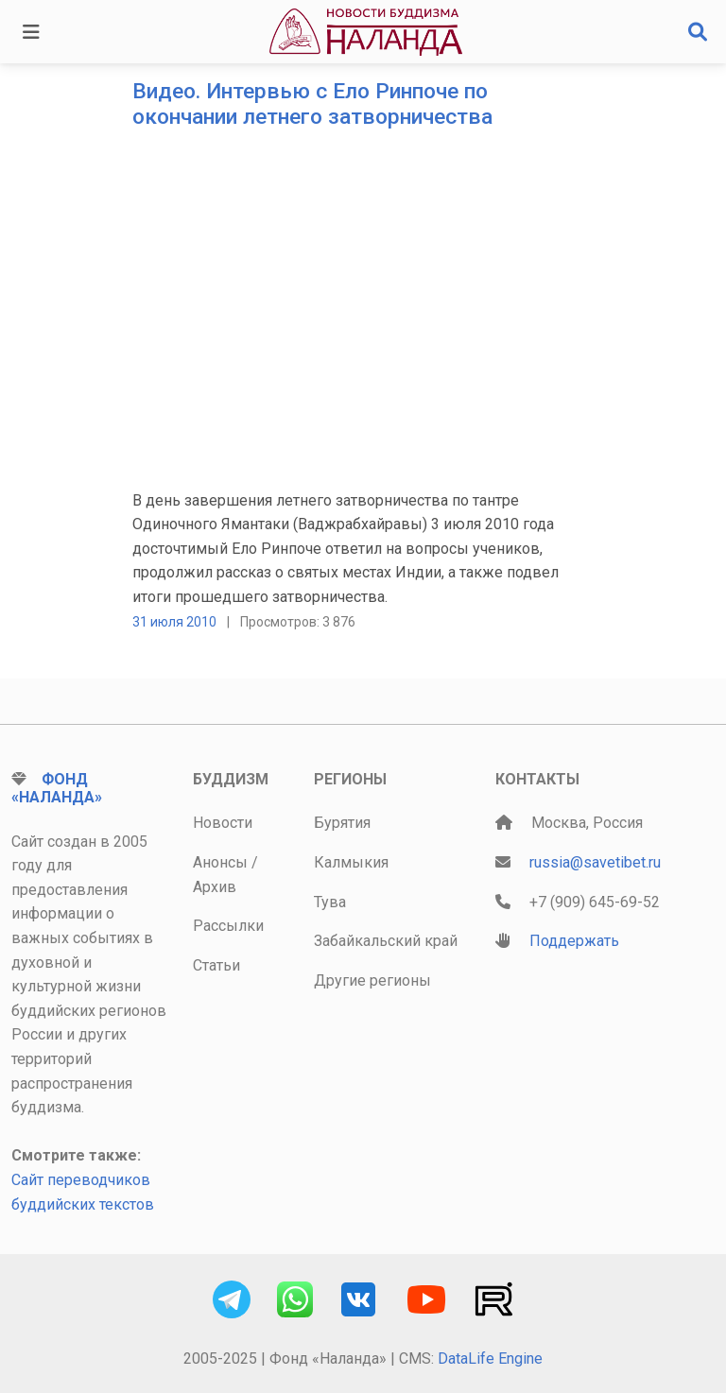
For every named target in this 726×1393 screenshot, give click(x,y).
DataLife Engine (490, 1358)
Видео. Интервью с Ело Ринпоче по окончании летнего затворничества (312, 103)
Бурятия (342, 823)
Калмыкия (351, 862)
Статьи (216, 965)
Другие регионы (372, 980)
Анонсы (220, 862)
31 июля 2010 (174, 621)
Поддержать (574, 941)
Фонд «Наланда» (56, 788)
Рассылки (228, 926)
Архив (214, 887)
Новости (222, 823)
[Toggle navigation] (31, 32)
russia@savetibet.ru (595, 862)
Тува (330, 902)
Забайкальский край (386, 941)
